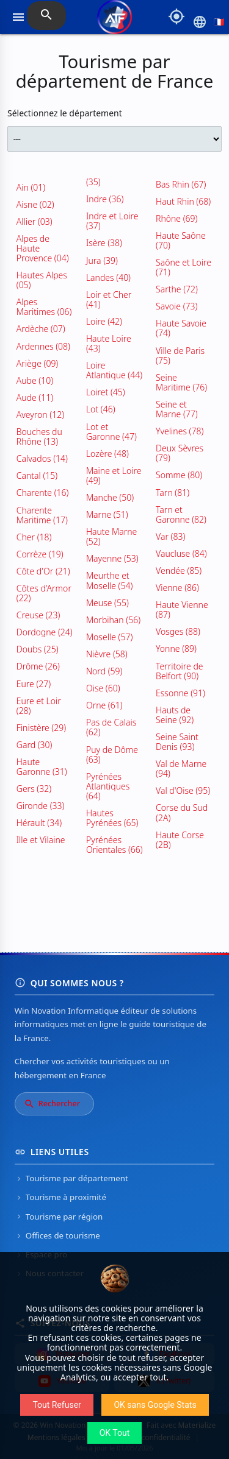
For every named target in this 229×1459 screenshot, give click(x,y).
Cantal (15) (36, 475)
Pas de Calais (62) (111, 727)
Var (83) (170, 536)
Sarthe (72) (177, 289)
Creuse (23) (38, 615)
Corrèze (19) (40, 554)
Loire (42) (104, 321)
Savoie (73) (176, 306)
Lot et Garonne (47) (111, 431)
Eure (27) (33, 684)
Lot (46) (100, 409)
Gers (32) (33, 788)
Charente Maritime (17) (42, 515)
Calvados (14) (42, 458)
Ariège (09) (37, 363)
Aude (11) (34, 397)
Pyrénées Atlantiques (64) (107, 786)
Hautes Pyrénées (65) (112, 817)
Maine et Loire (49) (113, 475)
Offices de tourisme (57, 1235)
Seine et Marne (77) (177, 409)
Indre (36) (104, 199)
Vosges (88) (178, 631)
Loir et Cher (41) (108, 299)
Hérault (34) (39, 822)
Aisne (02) (35, 204)
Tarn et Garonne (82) (181, 514)
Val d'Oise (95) (183, 790)
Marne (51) (107, 514)
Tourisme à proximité (60, 1197)
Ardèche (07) (40, 328)
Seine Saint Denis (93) (177, 741)
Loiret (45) (105, 392)
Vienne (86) (177, 587)
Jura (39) (102, 260)
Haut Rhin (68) (183, 201)
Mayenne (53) (112, 558)
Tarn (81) (172, 492)
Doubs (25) (37, 649)
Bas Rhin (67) (181, 184)
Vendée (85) (179, 570)
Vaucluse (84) (181, 553)
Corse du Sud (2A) (182, 812)
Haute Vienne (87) (182, 609)
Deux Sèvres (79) (179, 453)
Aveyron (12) (40, 414)
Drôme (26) (38, 666)
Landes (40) (108, 277)
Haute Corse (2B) (180, 839)
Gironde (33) (40, 805)
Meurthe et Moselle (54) (109, 580)
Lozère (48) (107, 453)
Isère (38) (104, 243)
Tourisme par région (59, 1216)
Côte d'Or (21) (43, 571)
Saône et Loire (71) (183, 267)
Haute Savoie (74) (181, 328)
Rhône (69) (176, 218)
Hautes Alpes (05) (41, 280)
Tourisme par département (71, 1178)
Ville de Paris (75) (180, 355)
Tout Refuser (56, 1405)
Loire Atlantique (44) (114, 370)
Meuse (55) (107, 603)
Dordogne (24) (44, 632)
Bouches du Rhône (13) (39, 436)
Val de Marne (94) (181, 768)
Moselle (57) (109, 637)
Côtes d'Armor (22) (43, 593)
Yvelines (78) (179, 431)
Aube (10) (34, 380)
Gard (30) (34, 745)
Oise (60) (103, 688)
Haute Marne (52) (111, 536)
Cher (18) (34, 537)
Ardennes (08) (43, 346)
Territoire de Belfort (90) (179, 671)
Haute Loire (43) (108, 343)
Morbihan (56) (113, 620)
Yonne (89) (176, 648)
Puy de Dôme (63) (112, 754)
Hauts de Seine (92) (175, 715)
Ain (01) (30, 187)
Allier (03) (34, 221)
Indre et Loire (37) (112, 220)
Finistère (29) (41, 727)
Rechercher (52, 1103)
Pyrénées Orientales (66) (114, 844)
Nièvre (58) (107, 654)
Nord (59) (104, 671)
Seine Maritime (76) (181, 382)
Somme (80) (179, 475)
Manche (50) (110, 497)
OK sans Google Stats (155, 1405)
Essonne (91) (180, 693)
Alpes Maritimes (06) (44, 306)
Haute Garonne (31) (41, 766)
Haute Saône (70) (181, 240)
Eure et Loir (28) (38, 705)
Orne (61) (104, 705)
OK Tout (115, 1433)
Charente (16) (42, 492)
